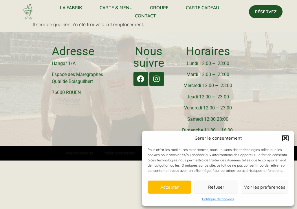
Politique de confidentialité (119, 153)
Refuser (216, 187)
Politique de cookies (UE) (79, 153)
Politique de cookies (218, 199)
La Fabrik (71, 7)
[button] (285, 138)
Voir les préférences (264, 187)
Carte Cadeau (202, 7)
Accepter (169, 187)
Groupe (159, 7)
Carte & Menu (116, 7)
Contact (145, 16)
